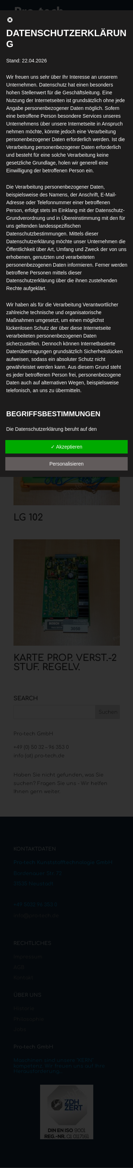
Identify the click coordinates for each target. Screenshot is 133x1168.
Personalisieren (66, 464)
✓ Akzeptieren (66, 447)
